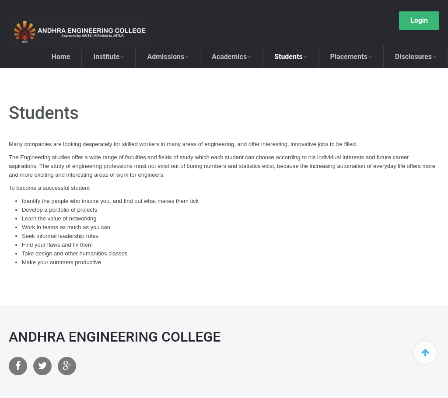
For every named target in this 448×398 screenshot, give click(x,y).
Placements (351, 56)
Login (419, 20)
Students (290, 56)
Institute (108, 56)
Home (61, 56)
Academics (231, 56)
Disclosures (415, 56)
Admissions (168, 56)
